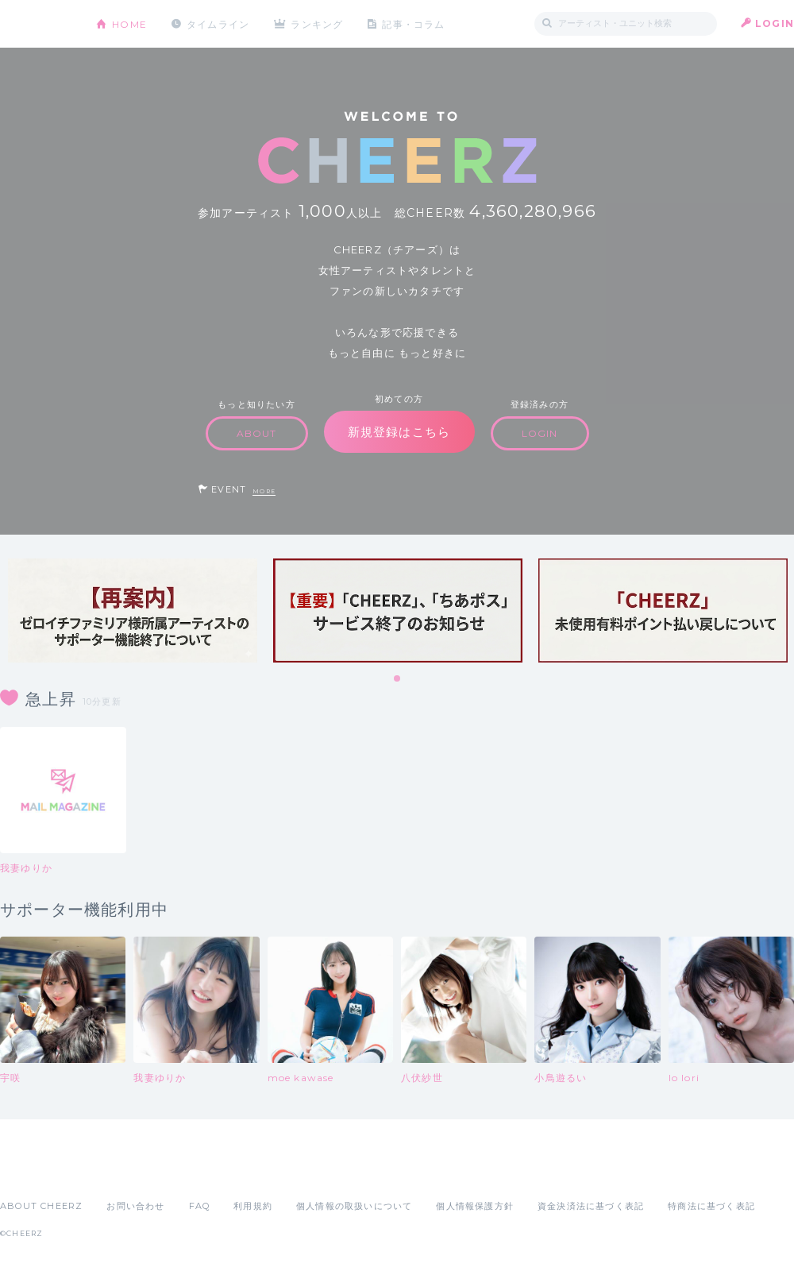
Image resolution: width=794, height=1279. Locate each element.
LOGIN (774, 23)
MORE (264, 491)
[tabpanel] (132, 610)
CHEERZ (36, 24)
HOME (129, 23)
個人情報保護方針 (475, 1205)
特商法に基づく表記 (711, 1205)
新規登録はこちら (399, 431)
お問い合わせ (135, 1205)
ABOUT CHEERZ (41, 1205)
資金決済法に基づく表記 (591, 1205)
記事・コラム (415, 23)
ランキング (318, 23)
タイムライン (218, 23)
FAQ (199, 1205)
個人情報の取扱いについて (354, 1205)
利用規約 (252, 1205)
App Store (36, 1171)
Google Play (120, 1171)
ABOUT (257, 433)
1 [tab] (398, 679)
